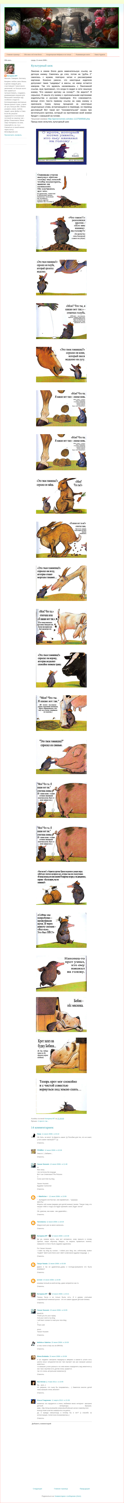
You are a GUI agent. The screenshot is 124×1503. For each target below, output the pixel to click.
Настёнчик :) (42, 1382)
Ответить (40, 1143)
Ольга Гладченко (44, 1400)
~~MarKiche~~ (42, 1196)
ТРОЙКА (40, 1150)
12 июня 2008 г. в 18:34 (55, 1222)
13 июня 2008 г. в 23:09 (51, 1280)
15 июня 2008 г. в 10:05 (58, 1310)
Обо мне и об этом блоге (33, 54)
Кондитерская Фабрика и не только (58, 54)
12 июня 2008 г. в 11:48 (58, 1164)
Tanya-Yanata (42, 1264)
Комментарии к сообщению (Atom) (68, 1496)
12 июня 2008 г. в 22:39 (60, 1236)
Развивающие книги (83, 54)
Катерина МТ (42, 1236)
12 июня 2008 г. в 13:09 (57, 1196)
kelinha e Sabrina (44, 1342)
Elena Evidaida (43, 1356)
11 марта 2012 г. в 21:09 (61, 1400)
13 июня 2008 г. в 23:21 (60, 1294)
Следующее (37, 1489)
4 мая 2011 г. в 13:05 (55, 1382)
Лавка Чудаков (100, 54)
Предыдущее (85, 1489)
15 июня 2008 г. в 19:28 (60, 1342)
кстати (39, 1280)
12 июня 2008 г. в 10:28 (53, 1150)
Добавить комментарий (41, 1424)
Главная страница (13, 54)
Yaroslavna (41, 1222)
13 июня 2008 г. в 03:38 (57, 1264)
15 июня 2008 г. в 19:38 (58, 1356)
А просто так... (43, 1121)
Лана (39, 1134)
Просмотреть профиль (13, 135)
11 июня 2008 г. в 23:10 (50, 1134)
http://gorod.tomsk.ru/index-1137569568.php (69, 119)
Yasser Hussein (43, 1164)
